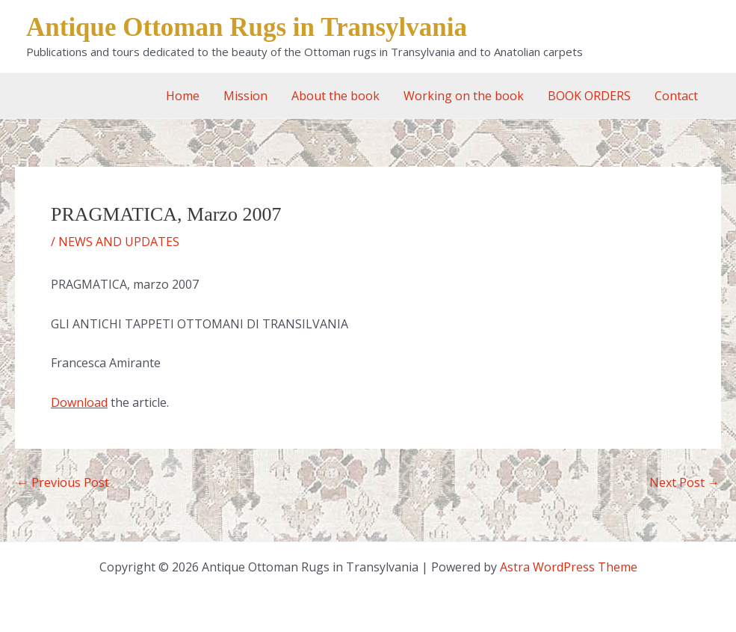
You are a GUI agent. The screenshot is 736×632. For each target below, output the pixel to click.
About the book (335, 96)
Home (183, 96)
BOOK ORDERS (589, 96)
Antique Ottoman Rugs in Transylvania (246, 27)
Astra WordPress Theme (568, 567)
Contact (676, 96)
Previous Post (62, 482)
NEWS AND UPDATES (118, 241)
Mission (245, 96)
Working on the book (463, 96)
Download (79, 402)
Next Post (684, 482)
